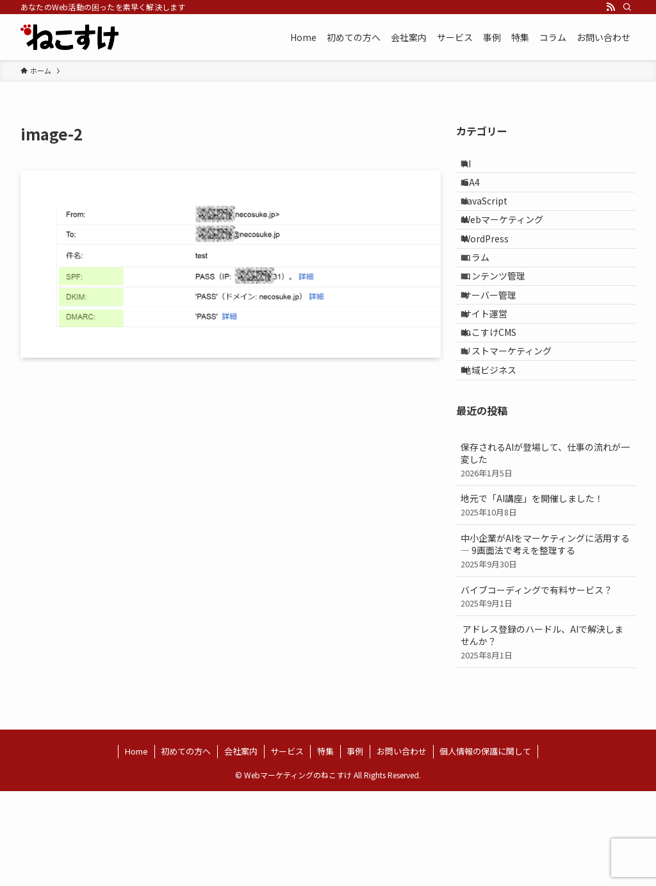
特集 (325, 846)
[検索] (627, 7)
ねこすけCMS (499, 407)
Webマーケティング (512, 246)
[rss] (610, 7)
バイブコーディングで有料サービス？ (546, 691)
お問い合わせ (402, 846)
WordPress (495, 273)
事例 (355, 846)
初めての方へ (186, 846)
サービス (287, 846)
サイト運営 (494, 380)
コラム (485, 300)
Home (136, 846)
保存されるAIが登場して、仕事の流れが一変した (546, 554)
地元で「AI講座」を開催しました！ (546, 600)
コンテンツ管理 (503, 327)
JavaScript (494, 220)
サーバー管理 (499, 353)
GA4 (480, 193)
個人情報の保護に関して (485, 846)
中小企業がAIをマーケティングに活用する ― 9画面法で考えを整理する (546, 645)
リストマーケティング (516, 434)
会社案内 (241, 846)
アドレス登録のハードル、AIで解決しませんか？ (546, 736)
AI (476, 167)
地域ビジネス (499, 460)
